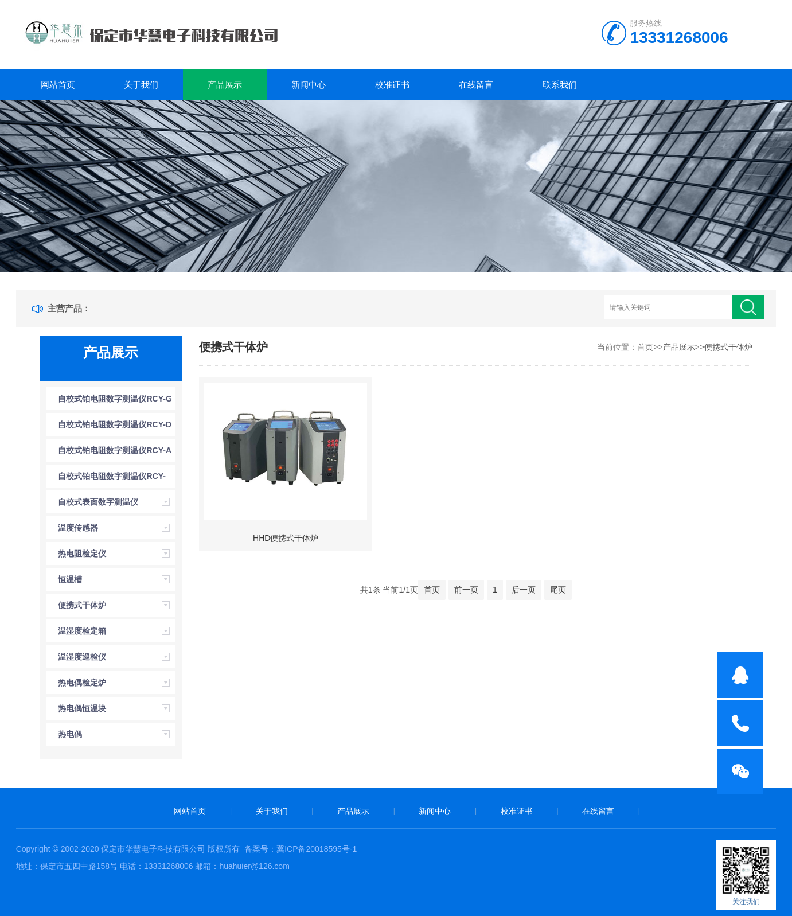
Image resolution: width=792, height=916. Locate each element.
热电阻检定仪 (82, 553)
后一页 (524, 589)
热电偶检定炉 (82, 682)
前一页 (466, 589)
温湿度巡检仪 (82, 656)
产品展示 (225, 84)
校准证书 (392, 84)
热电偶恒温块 (82, 708)
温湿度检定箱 (82, 631)
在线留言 (476, 84)
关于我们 (141, 84)
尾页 (558, 589)
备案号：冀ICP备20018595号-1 (300, 848)
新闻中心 (308, 84)
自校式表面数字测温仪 (98, 501)
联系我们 (560, 84)
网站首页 (58, 84)
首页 (645, 347)
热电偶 (70, 734)
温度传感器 (78, 527)
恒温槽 (70, 579)
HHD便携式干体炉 (285, 538)
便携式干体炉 (82, 605)
